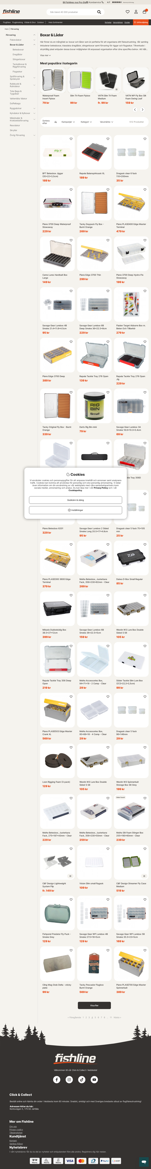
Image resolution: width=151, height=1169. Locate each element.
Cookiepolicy (75, 490)
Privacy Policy (101, 488)
